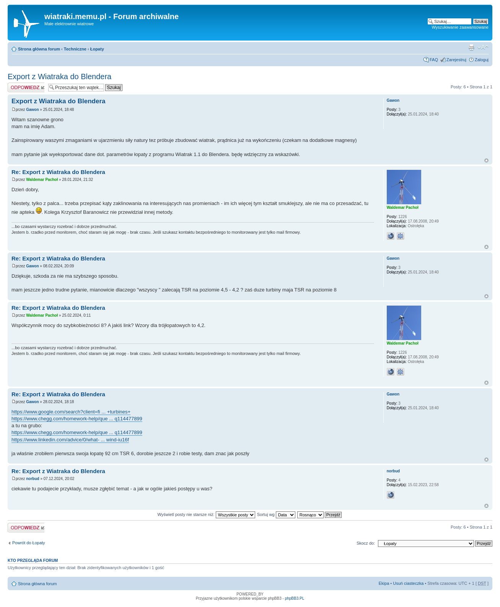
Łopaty (97, 49)
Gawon (32, 109)
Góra (486, 160)
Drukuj (471, 47)
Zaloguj (482, 59)
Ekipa (384, 583)
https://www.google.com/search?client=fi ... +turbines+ (70, 412)
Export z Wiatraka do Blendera (59, 76)
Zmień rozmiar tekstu (483, 47)
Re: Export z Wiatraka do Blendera (58, 172)
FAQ (434, 59)
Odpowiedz (26, 87)
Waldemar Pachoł (42, 179)
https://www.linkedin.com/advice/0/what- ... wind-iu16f (70, 440)
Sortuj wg (276, 514)
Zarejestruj (456, 59)
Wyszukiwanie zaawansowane (460, 27)
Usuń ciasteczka (408, 583)
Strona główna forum (39, 49)
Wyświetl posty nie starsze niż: (206, 514)
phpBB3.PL (295, 598)
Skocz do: (366, 543)
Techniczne (75, 49)
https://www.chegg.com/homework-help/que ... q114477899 (76, 418)
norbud (32, 479)
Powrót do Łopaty (28, 542)
